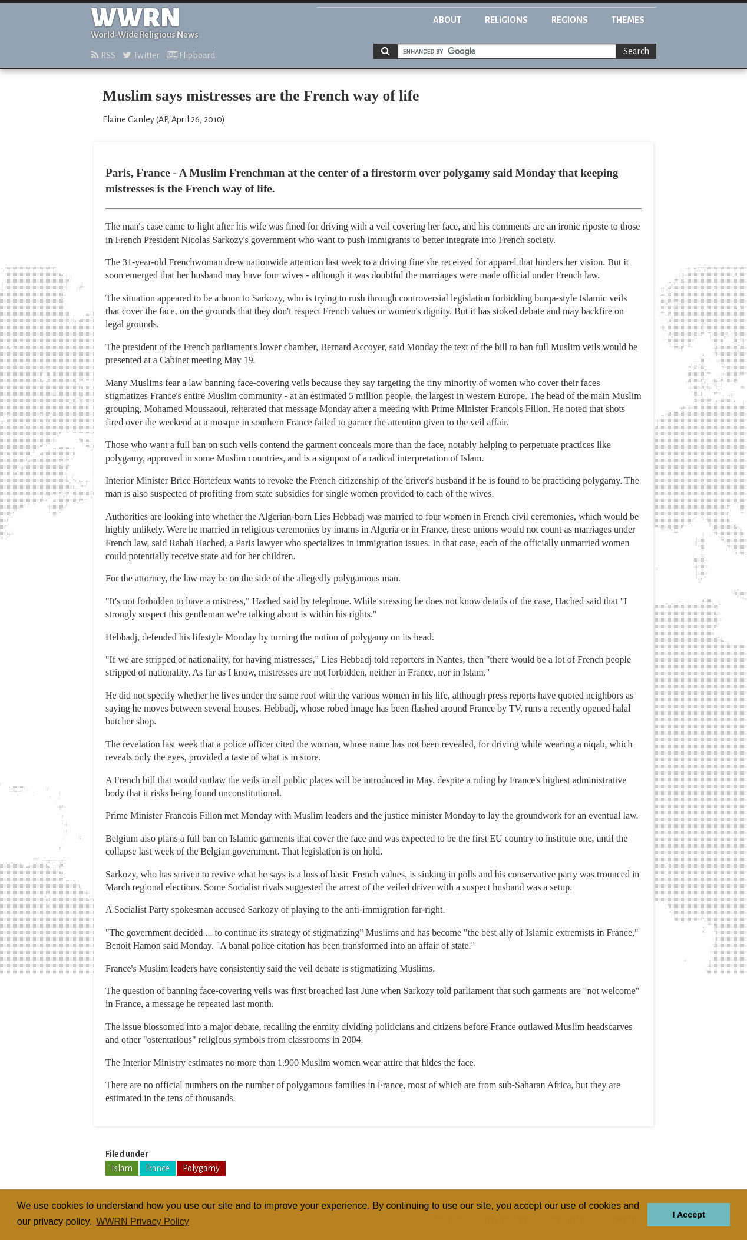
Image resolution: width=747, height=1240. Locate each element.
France (158, 1168)
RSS (103, 55)
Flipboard (191, 55)
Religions (506, 20)
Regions (569, 20)
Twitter (141, 55)
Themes (628, 20)
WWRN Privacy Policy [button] (142, 1221)
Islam (122, 1168)
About (447, 20)
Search (636, 51)
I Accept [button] (688, 1214)
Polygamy (201, 1168)
